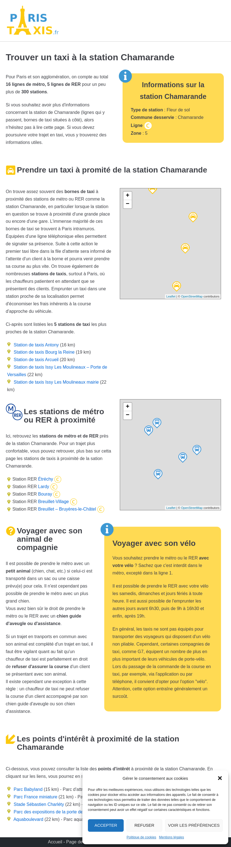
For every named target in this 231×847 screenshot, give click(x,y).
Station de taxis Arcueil (36, 359)
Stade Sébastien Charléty (39, 804)
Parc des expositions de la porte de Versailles (58, 811)
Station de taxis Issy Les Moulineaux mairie (56, 382)
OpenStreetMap (192, 296)
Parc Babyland (28, 789)
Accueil (56, 841)
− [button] (127, 204)
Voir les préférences (194, 825)
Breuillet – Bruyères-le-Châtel (66, 509)
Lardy (43, 486)
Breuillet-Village (53, 501)
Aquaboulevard (28, 819)
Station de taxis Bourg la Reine (44, 352)
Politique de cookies (141, 837)
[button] (220, 778)
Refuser (144, 825)
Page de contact (82, 841)
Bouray (44, 494)
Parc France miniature (35, 796)
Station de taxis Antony (36, 345)
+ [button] (127, 196)
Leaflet (171, 296)
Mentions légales (171, 837)
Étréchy (45, 479)
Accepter (106, 825)
